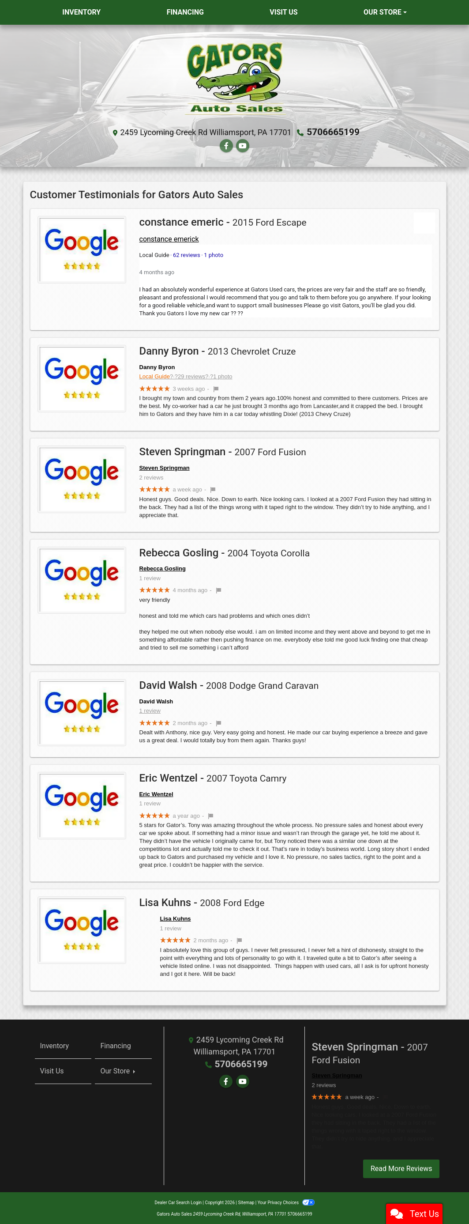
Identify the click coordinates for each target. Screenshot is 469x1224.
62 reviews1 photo (181, 254)
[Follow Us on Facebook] (226, 145)
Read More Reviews (401, 1168)
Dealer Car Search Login (178, 1201)
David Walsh (156, 700)
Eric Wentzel (156, 793)
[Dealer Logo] (235, 78)
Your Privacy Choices (286, 1201)
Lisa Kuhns (175, 918)
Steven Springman (164, 467)
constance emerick (169, 238)
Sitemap (246, 1201)
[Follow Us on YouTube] (242, 145)
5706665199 (333, 132)
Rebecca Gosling (162, 568)
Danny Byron (157, 366)
